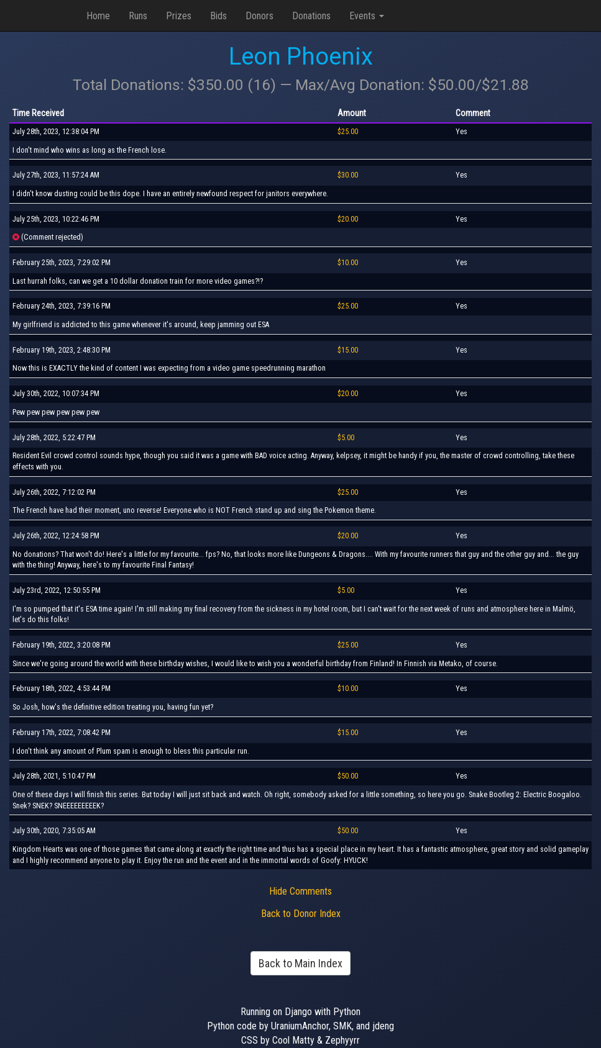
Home (98, 16)
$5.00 (345, 437)
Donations (311, 16)
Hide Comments (300, 891)
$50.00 (347, 776)
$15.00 (347, 350)
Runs (138, 16)
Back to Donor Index (301, 913)
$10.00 (347, 262)
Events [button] (366, 16)
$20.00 (347, 219)
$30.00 (347, 175)
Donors (259, 16)
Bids (218, 16)
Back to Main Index (300, 963)
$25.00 (347, 131)
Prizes (178, 16)
